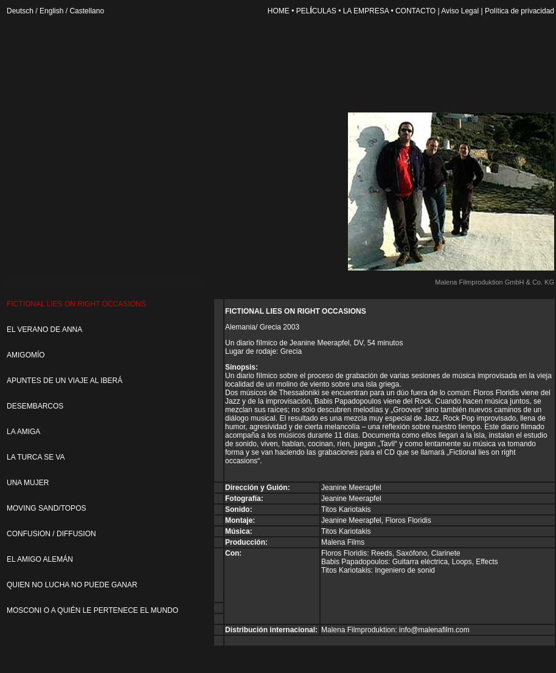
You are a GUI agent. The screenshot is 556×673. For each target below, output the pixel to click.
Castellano (86, 11)
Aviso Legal (460, 11)
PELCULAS (316, 11)
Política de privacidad (519, 11)
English (51, 11)
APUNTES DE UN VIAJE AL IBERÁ (64, 380)
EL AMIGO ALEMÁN (40, 559)
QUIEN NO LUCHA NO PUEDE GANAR (72, 585)
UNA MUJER (28, 482)
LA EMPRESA (369, 11)
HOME (279, 11)
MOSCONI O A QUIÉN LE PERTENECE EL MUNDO (92, 610)
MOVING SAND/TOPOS (46, 508)
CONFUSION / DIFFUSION (51, 534)
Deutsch (20, 11)
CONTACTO (415, 11)
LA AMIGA (23, 431)
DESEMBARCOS (35, 406)
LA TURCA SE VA (36, 457)
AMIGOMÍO (26, 355)
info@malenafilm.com (434, 630)
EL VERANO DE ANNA (44, 329)
